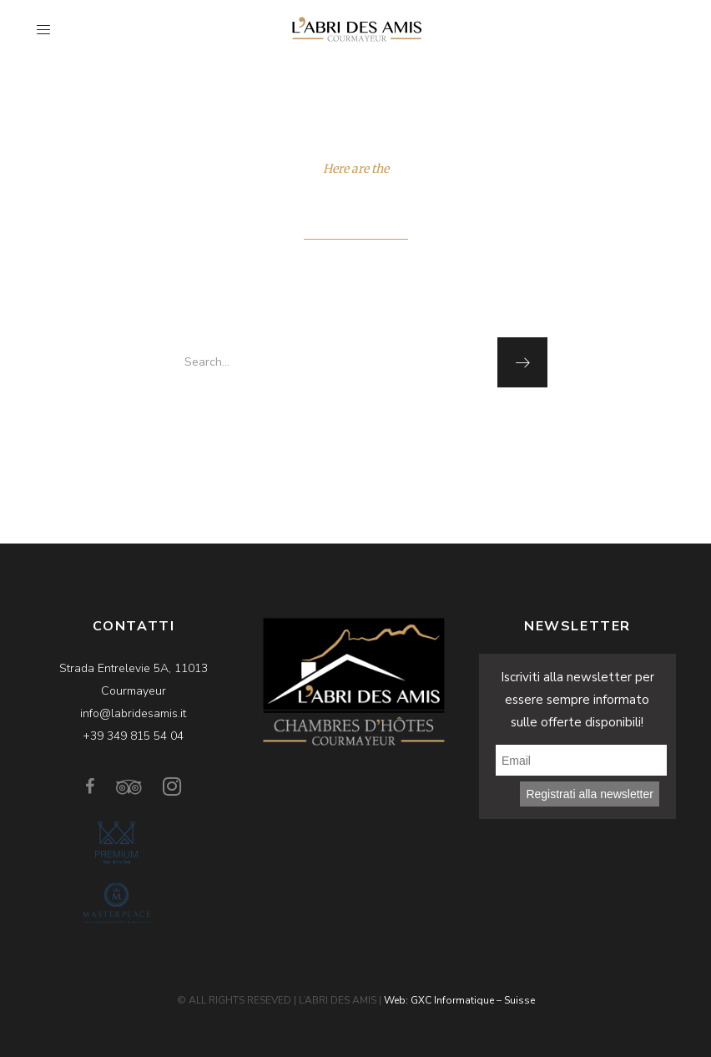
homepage (354, 423)
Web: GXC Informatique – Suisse (459, 1000)
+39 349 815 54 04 (133, 736)
